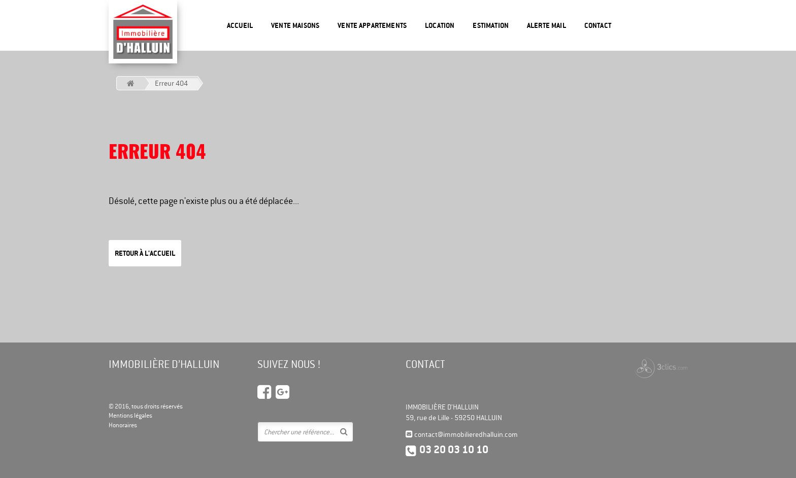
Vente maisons (295, 25)
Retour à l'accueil (145, 253)
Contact (597, 25)
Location (439, 25)
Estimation (491, 25)
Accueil (240, 25)
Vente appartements (372, 25)
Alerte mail (546, 25)
